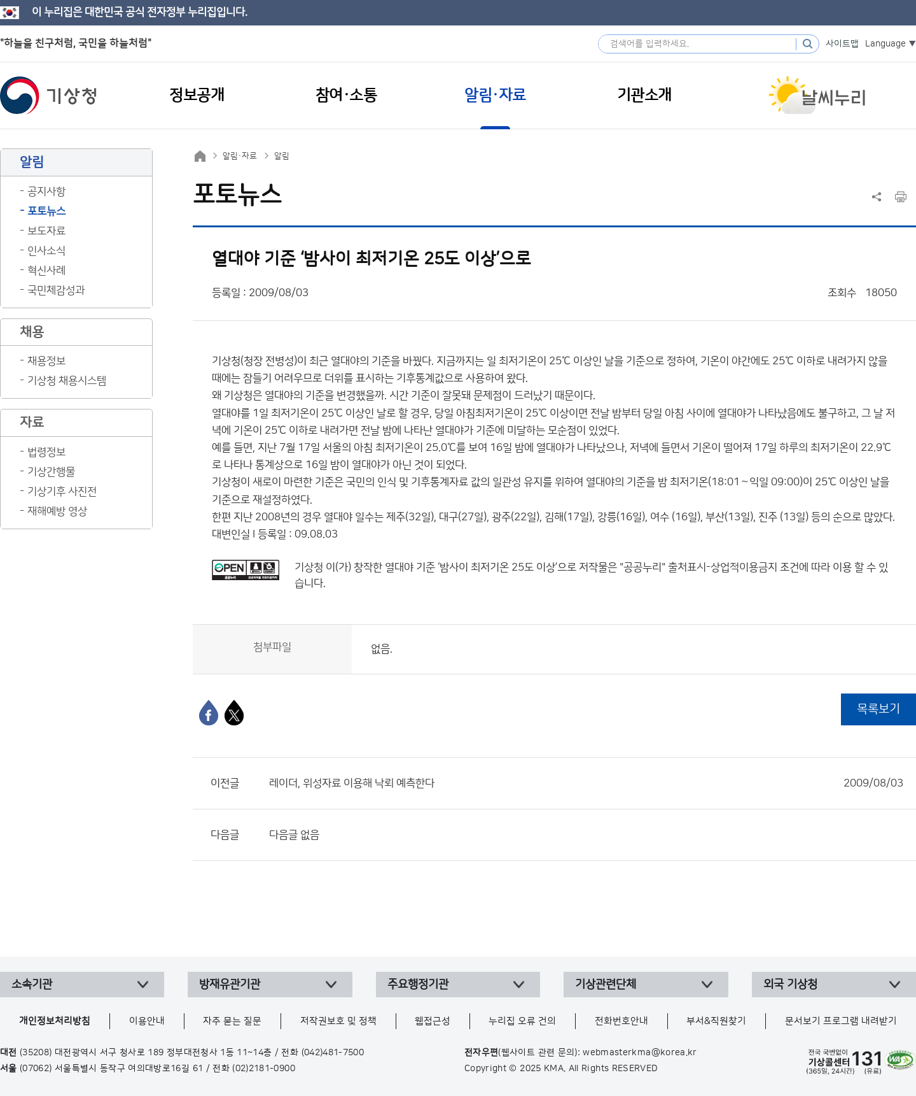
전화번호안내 (621, 1021)
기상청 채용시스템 (66, 381)
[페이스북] (208, 712)
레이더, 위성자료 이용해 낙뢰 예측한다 (586, 783)
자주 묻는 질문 (232, 1021)
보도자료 (46, 231)
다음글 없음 (294, 835)
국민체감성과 (56, 290)
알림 (281, 156)
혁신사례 (46, 270)
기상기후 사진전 (62, 491)
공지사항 (46, 191)
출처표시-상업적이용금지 (724, 567)
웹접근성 (432, 1021)
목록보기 (878, 709)
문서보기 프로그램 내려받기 (841, 1021)
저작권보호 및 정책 (338, 1021)
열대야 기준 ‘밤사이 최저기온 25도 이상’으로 (480, 567)
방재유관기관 (229, 984)
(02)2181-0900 (263, 1069)
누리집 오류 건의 (522, 1021)
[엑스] (234, 712)
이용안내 (147, 1021)
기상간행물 (51, 472)
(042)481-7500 (333, 1053)
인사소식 (46, 251)
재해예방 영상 (57, 511)
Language (885, 44)
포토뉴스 (46, 211)
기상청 (48, 95)
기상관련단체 (605, 984)
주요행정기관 (417, 984)
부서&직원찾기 (716, 1021)
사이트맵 (842, 44)
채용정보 (46, 361)
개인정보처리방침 (54, 1021)
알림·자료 (240, 156)
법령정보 (46, 452)
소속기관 (31, 984)
